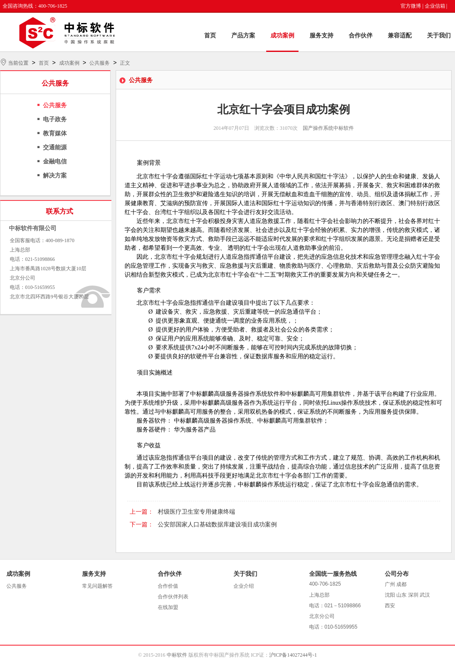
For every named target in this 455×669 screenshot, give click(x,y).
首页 (210, 35)
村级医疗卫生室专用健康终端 (196, 512)
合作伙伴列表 (173, 597)
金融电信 (55, 161)
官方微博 (411, 6)
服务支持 (321, 35)
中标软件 (177, 655)
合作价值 (168, 586)
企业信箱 (435, 6)
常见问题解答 (97, 586)
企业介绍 (243, 586)
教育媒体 (55, 133)
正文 (125, 63)
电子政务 (55, 119)
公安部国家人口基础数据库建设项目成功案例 (217, 524)
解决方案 (55, 175)
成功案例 (282, 35)
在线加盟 (168, 607)
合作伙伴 (361, 35)
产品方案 (243, 35)
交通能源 (55, 147)
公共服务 (99, 63)
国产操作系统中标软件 (328, 128)
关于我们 (439, 35)
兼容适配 (400, 35)
